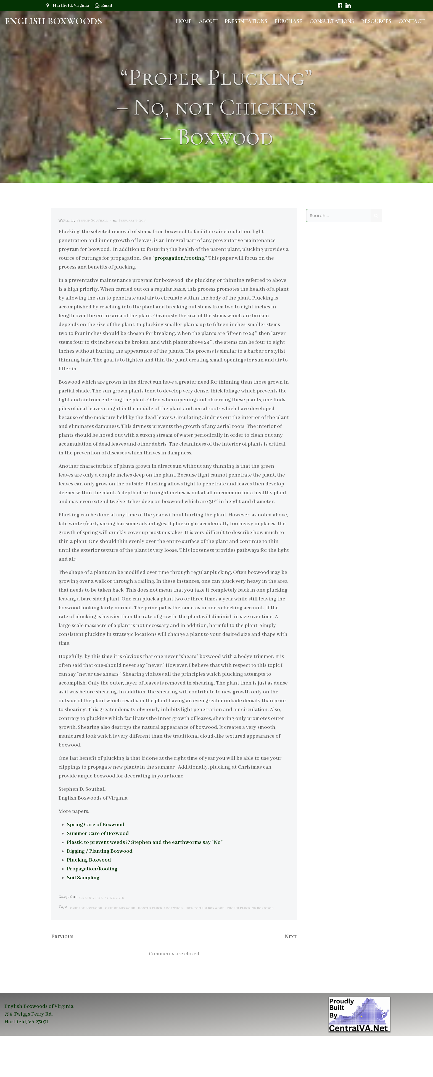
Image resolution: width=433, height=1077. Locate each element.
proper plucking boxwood (251, 948)
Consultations (332, 21)
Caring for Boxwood (102, 938)
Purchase (289, 21)
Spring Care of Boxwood (96, 865)
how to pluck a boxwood (160, 948)
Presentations (246, 21)
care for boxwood (86, 948)
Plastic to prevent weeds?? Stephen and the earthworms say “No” (145, 883)
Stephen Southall (93, 261)
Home (184, 21)
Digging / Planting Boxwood (100, 892)
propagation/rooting (179, 299)
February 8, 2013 (133, 261)
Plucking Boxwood (89, 901)
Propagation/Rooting (92, 909)
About (208, 21)
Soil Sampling (83, 918)
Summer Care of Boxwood (98, 874)
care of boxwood (120, 948)
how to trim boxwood (205, 948)
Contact (412, 21)
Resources (377, 21)
